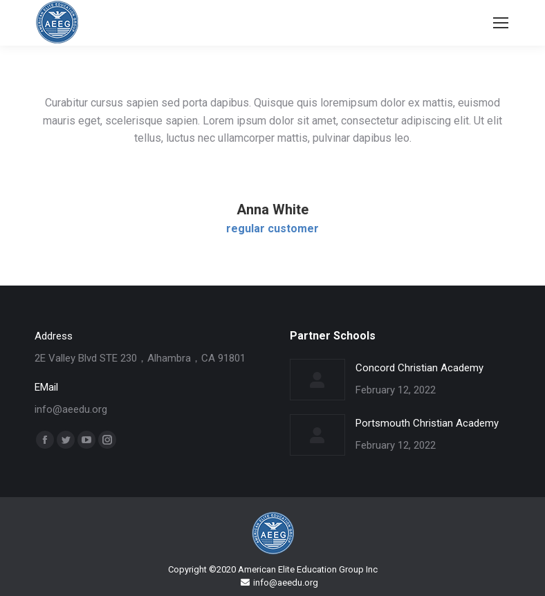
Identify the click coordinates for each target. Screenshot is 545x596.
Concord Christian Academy (419, 368)
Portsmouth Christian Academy (427, 423)
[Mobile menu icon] (500, 22)
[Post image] (317, 379)
